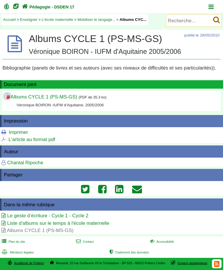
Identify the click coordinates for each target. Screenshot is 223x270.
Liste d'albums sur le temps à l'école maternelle (58, 223)
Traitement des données (129, 252)
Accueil (9, 19)
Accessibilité (161, 241)
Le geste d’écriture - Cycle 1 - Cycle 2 (48, 215)
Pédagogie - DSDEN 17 (47, 7)
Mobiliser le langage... (97, 19)
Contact (84, 241)
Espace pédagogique (193, 263)
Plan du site (13, 241)
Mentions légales (17, 252)
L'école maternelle (57, 19)
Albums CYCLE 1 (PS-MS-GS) (44, 97)
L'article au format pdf (31, 139)
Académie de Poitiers (29, 263)
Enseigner (29, 19)
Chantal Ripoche (25, 162)
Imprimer (18, 132)
